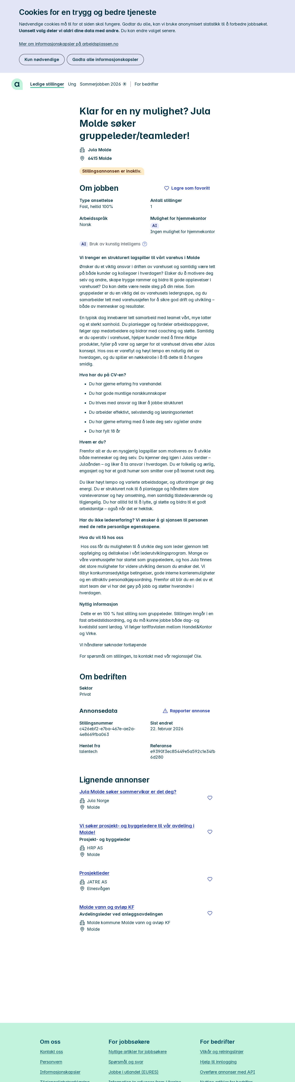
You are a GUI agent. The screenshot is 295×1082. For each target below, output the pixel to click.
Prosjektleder (94, 873)
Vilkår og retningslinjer (221, 1051)
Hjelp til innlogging (218, 1061)
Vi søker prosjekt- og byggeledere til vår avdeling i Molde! (136, 829)
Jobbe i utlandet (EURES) (133, 1071)
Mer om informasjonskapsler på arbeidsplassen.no (68, 43)
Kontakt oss (51, 1051)
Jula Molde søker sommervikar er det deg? (127, 792)
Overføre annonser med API (227, 1071)
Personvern (51, 1061)
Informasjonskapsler (60, 1071)
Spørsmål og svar (125, 1061)
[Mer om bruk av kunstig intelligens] (145, 244)
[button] (187, 711)
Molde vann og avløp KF (106, 907)
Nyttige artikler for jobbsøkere (137, 1051)
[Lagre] (210, 798)
